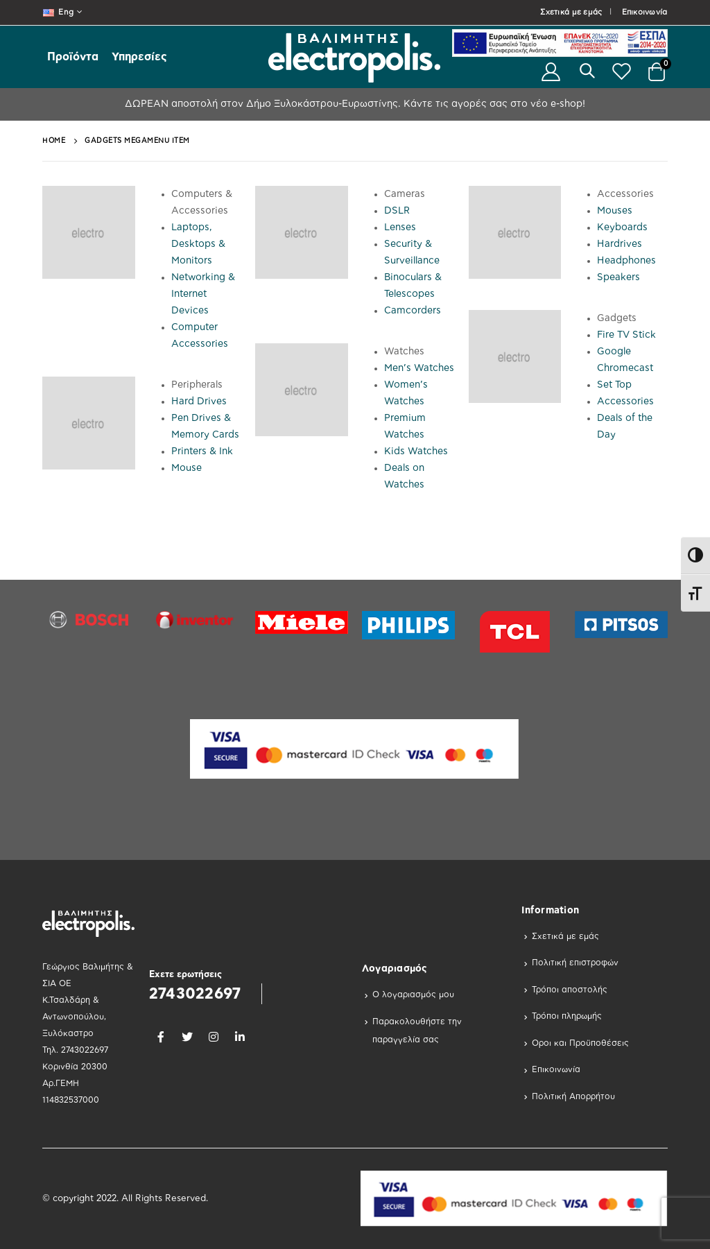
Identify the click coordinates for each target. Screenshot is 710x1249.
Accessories (625, 401)
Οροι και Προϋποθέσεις (580, 1043)
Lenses (400, 227)
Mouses (614, 211)
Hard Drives (199, 401)
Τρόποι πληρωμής (567, 1016)
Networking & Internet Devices (203, 294)
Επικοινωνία (645, 12)
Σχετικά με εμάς (571, 12)
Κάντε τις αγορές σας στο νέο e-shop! (493, 104)
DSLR (397, 211)
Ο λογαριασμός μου (413, 994)
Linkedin (240, 1036)
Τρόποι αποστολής (569, 989)
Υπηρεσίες (139, 56)
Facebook (160, 1036)
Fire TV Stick (626, 335)
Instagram (213, 1036)
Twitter (187, 1036)
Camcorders (412, 311)
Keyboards (622, 227)
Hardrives (619, 244)
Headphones (626, 261)
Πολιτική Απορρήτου (573, 1096)
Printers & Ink (202, 451)
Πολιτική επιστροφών (575, 962)
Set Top (614, 385)
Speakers (618, 277)
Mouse (186, 468)
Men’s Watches (419, 368)
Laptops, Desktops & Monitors (198, 244)
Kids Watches (416, 451)
